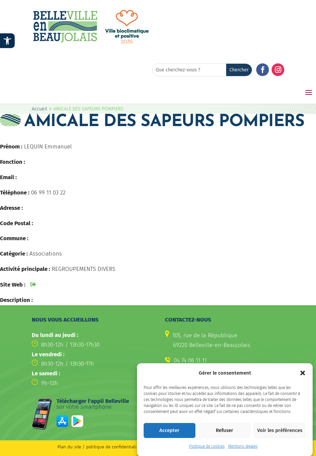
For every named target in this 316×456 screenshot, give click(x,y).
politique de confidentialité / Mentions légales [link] (133, 446)
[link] (7, 40)
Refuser (224, 436)
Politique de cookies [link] (207, 451)
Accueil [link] (39, 109)
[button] (302, 378)
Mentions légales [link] (243, 451)
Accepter (169, 436)
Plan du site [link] (69, 446)
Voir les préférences (279, 436)
